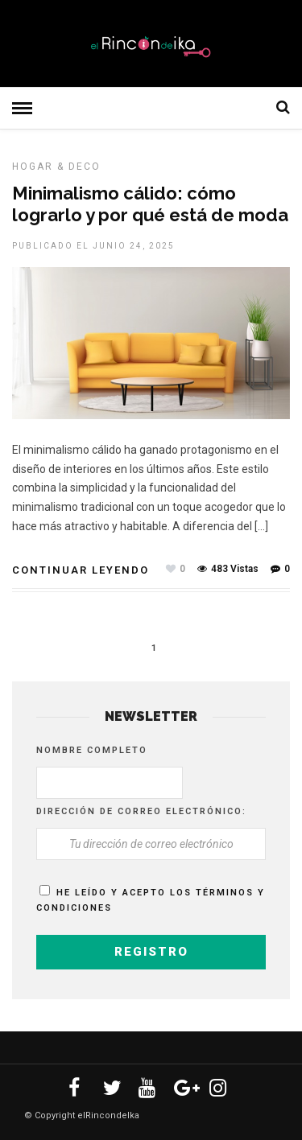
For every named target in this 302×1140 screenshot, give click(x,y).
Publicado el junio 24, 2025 (93, 245)
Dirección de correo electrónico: (141, 811)
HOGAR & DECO (56, 166)
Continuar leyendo (80, 570)
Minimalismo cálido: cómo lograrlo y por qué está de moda (150, 203)
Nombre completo (91, 750)
